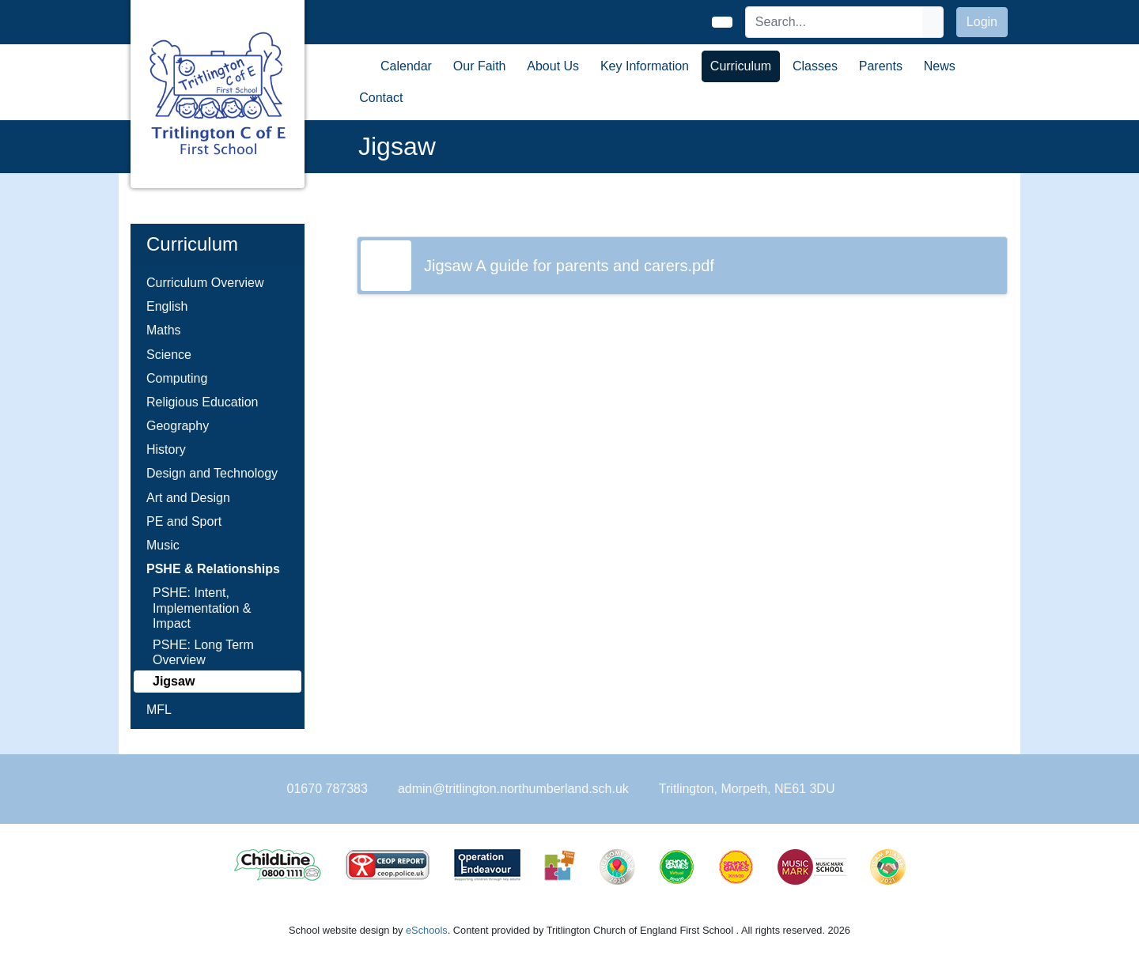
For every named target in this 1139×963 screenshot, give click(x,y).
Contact (381, 97)
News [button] (939, 66)
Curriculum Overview (204, 282)
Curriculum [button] (740, 66)
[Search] (834, 22)
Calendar (406, 66)
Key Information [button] (644, 66)
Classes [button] (815, 66)
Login (982, 21)
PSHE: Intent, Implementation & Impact (202, 607)
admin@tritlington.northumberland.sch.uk (513, 788)
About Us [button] (553, 66)
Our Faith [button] (479, 66)
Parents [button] (880, 66)
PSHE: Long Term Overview (203, 652)
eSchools (427, 930)
